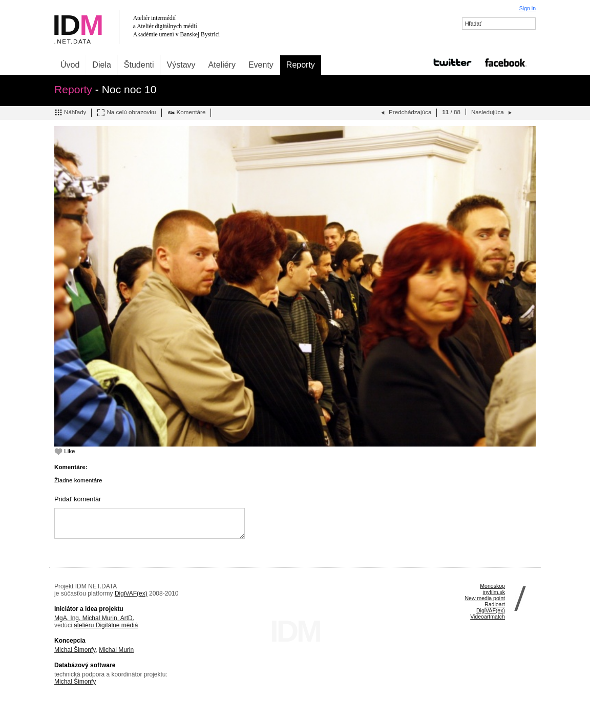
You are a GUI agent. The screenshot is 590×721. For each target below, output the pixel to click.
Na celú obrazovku (126, 113)
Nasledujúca (492, 113)
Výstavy (181, 64)
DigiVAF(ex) (131, 593)
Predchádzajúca (405, 113)
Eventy (260, 64)
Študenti (139, 64)
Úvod (69, 64)
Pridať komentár (77, 499)
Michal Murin (116, 649)
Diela (101, 64)
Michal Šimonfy (74, 649)
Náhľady (70, 113)
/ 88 (451, 112)
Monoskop (492, 586)
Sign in (527, 8)
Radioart (494, 604)
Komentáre (186, 113)
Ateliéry (222, 64)
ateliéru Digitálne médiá (106, 625)
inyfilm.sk (494, 592)
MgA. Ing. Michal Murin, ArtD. (94, 618)
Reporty (300, 64)
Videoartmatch (487, 616)
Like (64, 451)
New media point (485, 598)
